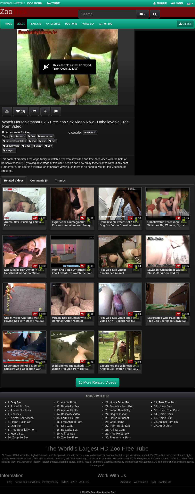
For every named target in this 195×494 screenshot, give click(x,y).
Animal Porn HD (168, 421)
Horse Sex (88, 24)
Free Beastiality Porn (23, 429)
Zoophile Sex (20, 437)
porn (42, 141)
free (31, 136)
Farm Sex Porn (70, 418)
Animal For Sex (20, 406)
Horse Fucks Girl (21, 421)
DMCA (64, 482)
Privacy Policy (50, 482)
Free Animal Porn (71, 421)
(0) (20, 111)
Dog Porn (34, 3)
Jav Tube (53, 3)
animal (20, 136)
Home (8, 24)
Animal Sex (68, 433)
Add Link (84, 482)
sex (52, 141)
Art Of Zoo (164, 425)
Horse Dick (165, 406)
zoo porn (9, 150)
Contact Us (164, 482)
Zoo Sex (16, 414)
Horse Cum (166, 418)
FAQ (9, 482)
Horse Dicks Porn (120, 402)
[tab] (14, 180)
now (32, 141)
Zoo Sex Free (69, 437)
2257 (74, 482)
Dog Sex (16, 402)
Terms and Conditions (27, 482)
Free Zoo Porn (167, 402)
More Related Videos (97, 382)
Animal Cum (117, 429)
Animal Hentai (69, 410)
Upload (185, 23)
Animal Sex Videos (22, 418)
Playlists (36, 24)
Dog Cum (67, 425)
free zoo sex (45, 136)
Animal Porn (68, 402)
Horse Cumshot (119, 418)
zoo (48, 145)
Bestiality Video (70, 414)
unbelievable (11, 145)
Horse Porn (90, 132)
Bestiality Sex (69, 429)
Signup (160, 3)
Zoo (13, 12)
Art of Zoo (105, 24)
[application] (67, 67)
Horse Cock (166, 414)
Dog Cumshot (118, 414)
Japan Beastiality (120, 410)
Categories (53, 24)
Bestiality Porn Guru (122, 406)
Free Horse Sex (119, 433)
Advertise (125, 482)
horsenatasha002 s (14, 141)
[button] (190, 3)
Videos (21, 24)
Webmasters (141, 482)
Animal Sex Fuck (21, 410)
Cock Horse (117, 421)
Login (177, 3)
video (26, 145)
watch (38, 145)
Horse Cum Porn (169, 410)
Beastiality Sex (70, 406)
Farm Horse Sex (120, 425)
